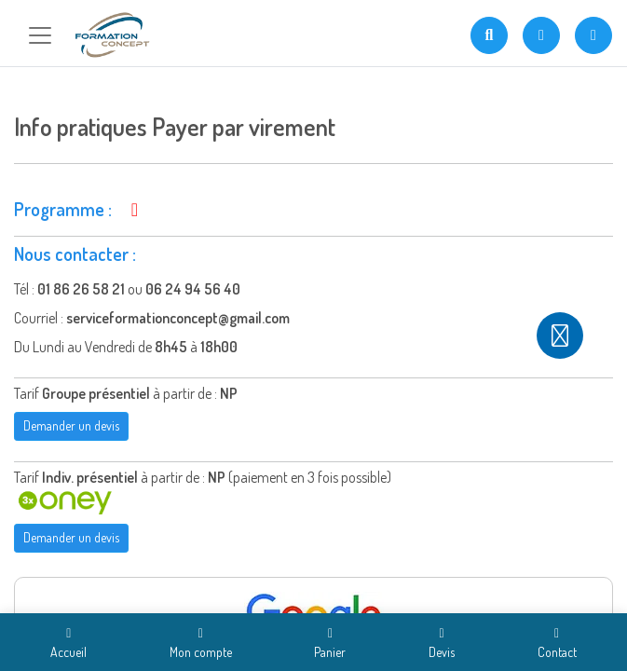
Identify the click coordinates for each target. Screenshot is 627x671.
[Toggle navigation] (40, 35)
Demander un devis (71, 425)
